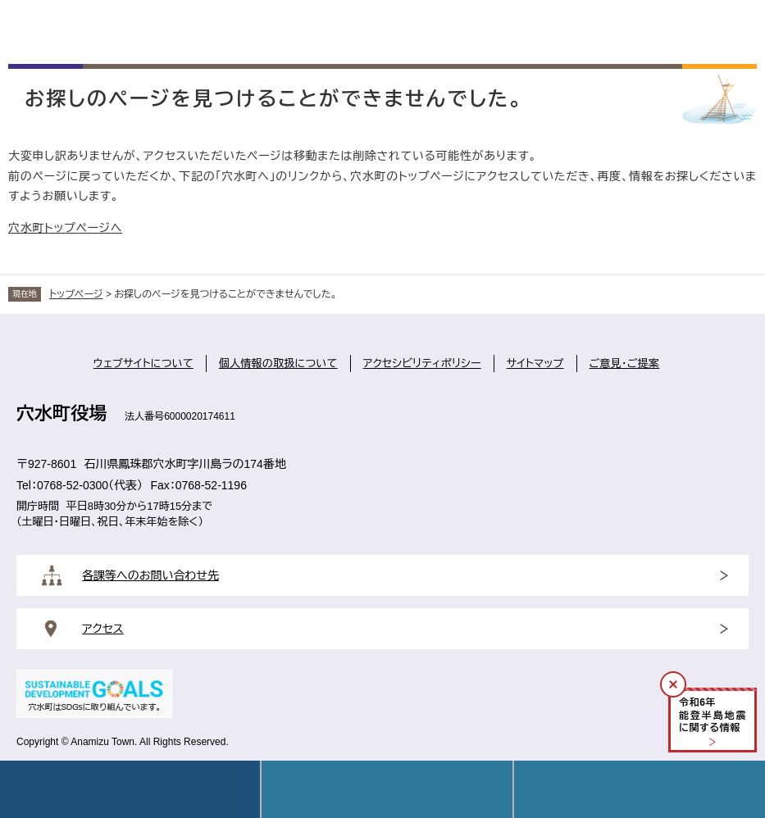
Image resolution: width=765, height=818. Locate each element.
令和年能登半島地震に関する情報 (712, 715)
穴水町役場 (61, 413)
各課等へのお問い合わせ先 (150, 575)
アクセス (103, 628)
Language (387, 789)
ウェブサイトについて (143, 363)
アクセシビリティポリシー (422, 363)
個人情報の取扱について (278, 363)
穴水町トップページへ (65, 227)
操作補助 (639, 789)
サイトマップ (535, 363)
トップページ (76, 294)
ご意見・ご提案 (625, 363)
